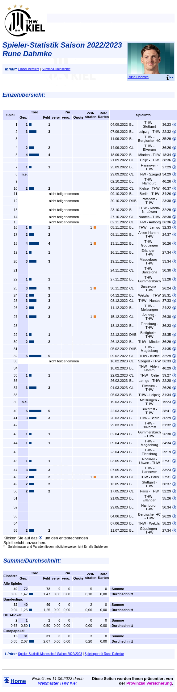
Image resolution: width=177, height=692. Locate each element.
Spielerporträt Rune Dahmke (104, 654)
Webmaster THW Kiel (57, 683)
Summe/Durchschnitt (56, 69)
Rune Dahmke (138, 77)
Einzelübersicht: (23, 95)
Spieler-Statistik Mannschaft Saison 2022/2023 (50, 654)
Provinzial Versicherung (149, 683)
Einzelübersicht (28, 69)
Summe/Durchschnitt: (32, 561)
